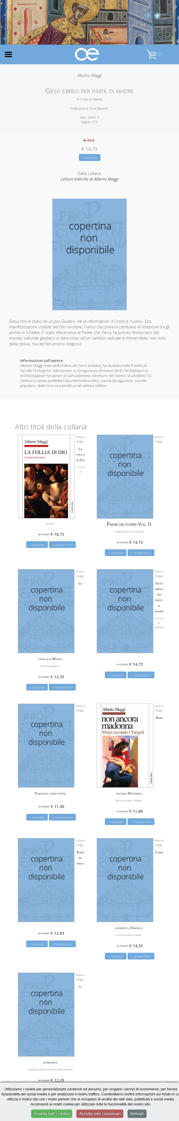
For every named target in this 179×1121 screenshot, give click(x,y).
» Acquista (89, 157)
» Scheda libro (62, 545)
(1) (154, 54)
